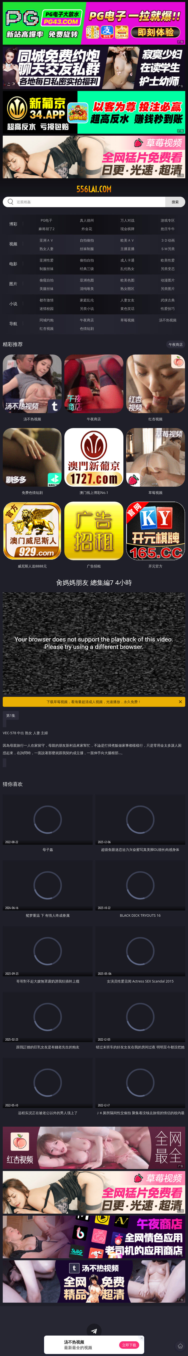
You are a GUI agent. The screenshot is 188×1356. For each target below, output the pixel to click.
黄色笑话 (127, 308)
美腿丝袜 (47, 288)
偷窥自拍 (47, 280)
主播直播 (127, 248)
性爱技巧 (168, 308)
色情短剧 (87, 328)
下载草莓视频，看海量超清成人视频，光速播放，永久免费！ (114, 702)
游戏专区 (168, 220)
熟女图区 (127, 288)
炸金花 (87, 228)
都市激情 (47, 300)
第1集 (10, 715)
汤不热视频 (167, 320)
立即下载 (129, 1345)
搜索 (175, 201)
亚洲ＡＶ (47, 240)
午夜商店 (87, 320)
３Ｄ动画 (168, 240)
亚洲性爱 (47, 260)
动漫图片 (168, 280)
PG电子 (47, 220)
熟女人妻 (47, 248)
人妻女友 (127, 300)
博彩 (13, 224)
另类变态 (168, 268)
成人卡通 (127, 260)
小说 (13, 303)
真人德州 (87, 220)
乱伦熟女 (127, 268)
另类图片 (168, 288)
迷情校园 (47, 308)
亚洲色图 (87, 280)
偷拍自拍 (87, 260)
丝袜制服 (87, 248)
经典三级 (87, 268)
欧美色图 (127, 280)
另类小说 (87, 308)
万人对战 (127, 220)
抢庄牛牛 (168, 228)
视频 (13, 244)
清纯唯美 (87, 288)
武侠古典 (168, 300)
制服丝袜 (47, 268)
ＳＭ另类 (168, 248)
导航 (13, 323)
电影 (13, 264)
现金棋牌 (127, 228)
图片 (13, 283)
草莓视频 (127, 320)
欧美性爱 (168, 260)
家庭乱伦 (87, 300)
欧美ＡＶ (127, 240)
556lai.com (93, 189)
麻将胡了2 (47, 228)
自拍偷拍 (87, 240)
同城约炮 (47, 320)
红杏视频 (47, 328)
